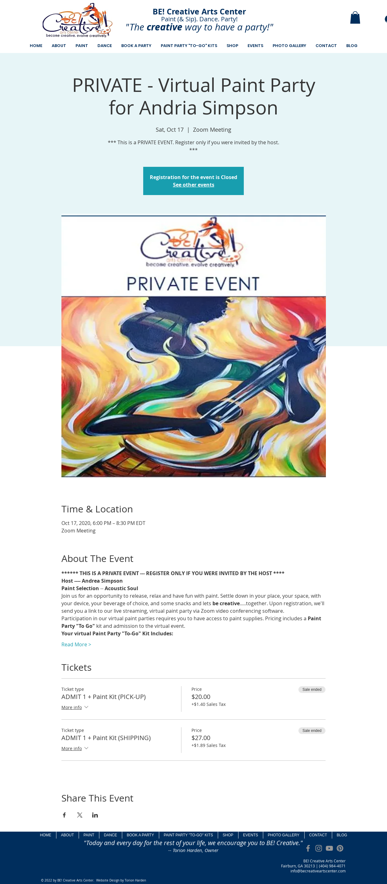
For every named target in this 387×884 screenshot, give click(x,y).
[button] (355, 17)
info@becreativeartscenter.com (318, 870)
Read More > (76, 644)
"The (134, 27)
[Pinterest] (340, 848)
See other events (193, 184)
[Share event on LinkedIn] (95, 815)
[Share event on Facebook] (64, 815)
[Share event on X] (80, 815)
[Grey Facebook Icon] (308, 848)
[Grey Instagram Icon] (318, 848)
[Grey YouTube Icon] (329, 848)
